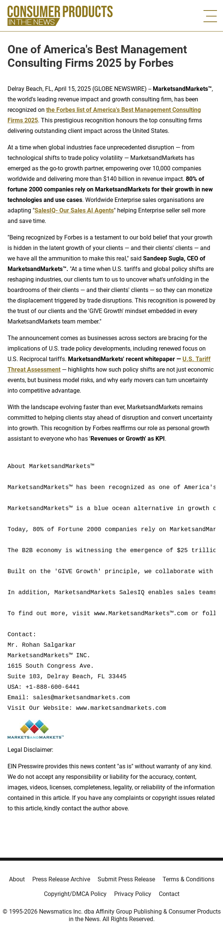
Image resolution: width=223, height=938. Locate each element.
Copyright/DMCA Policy (75, 893)
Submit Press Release (126, 879)
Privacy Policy (132, 893)
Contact (169, 893)
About (17, 879)
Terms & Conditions (188, 879)
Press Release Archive (61, 879)
